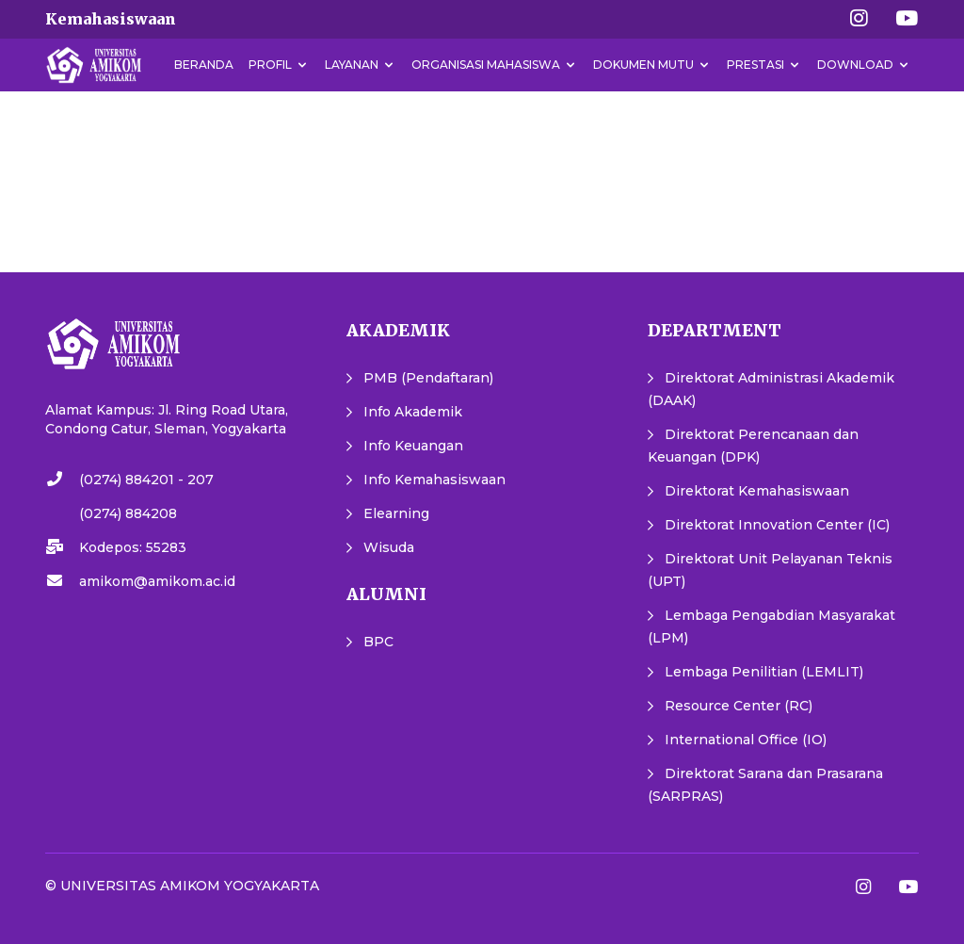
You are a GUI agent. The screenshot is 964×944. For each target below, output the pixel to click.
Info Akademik (412, 411)
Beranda (203, 64)
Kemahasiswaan (110, 18)
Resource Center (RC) (738, 705)
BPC (378, 641)
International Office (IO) (746, 739)
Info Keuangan (413, 445)
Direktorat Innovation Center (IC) (777, 524)
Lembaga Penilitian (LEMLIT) (764, 671)
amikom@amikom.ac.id (157, 581)
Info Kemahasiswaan (434, 479)
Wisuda (388, 547)
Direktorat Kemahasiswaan (757, 490)
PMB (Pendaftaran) (428, 377)
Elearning (396, 513)
